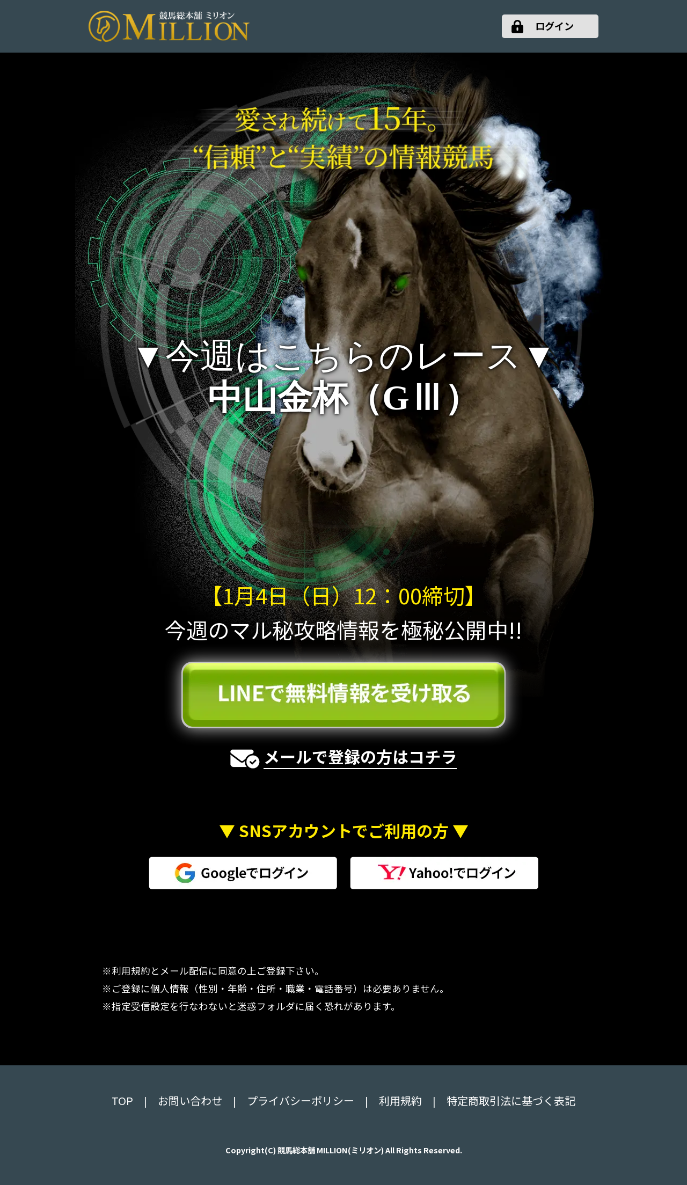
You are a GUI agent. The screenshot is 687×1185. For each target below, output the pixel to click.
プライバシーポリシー (300, 1100)
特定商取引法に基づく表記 (511, 1100)
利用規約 (400, 1100)
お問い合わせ (190, 1100)
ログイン (554, 26)
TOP (122, 1100)
